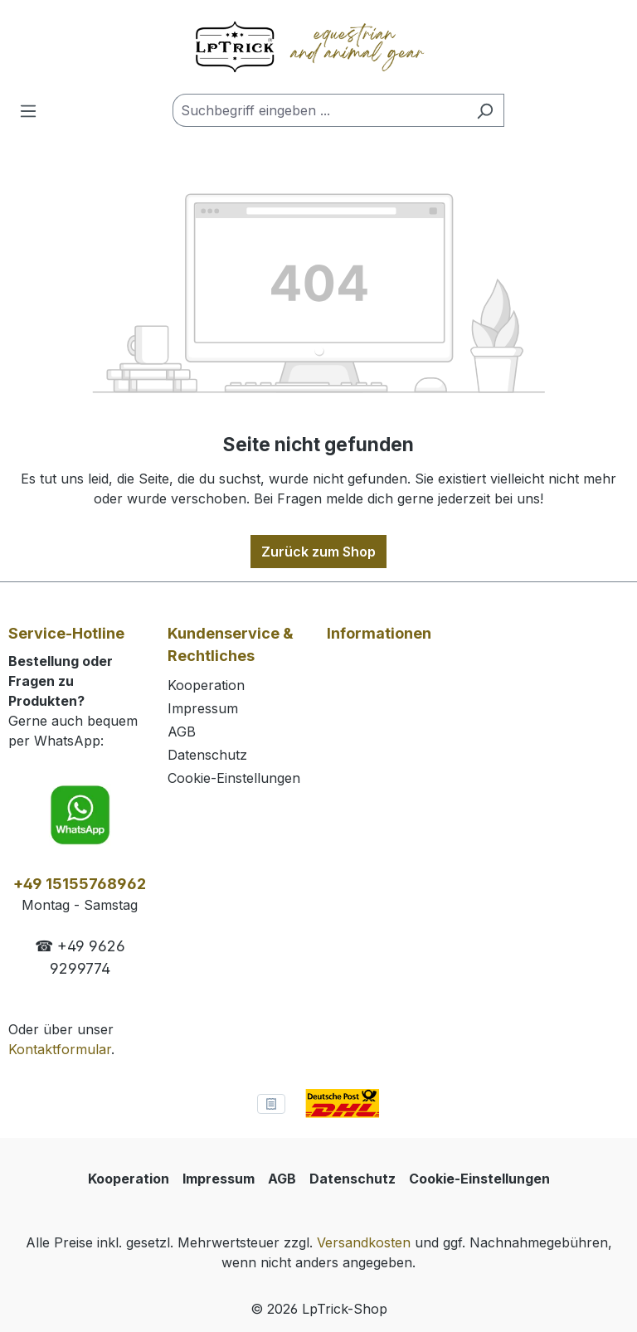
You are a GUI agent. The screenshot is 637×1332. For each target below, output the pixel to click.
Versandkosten (364, 1242)
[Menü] (28, 110)
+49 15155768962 (79, 883)
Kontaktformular (59, 1049)
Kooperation (206, 685)
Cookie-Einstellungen (234, 778)
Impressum (203, 708)
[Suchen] (484, 110)
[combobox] (319, 110)
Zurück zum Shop (318, 551)
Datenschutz (207, 754)
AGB (182, 731)
